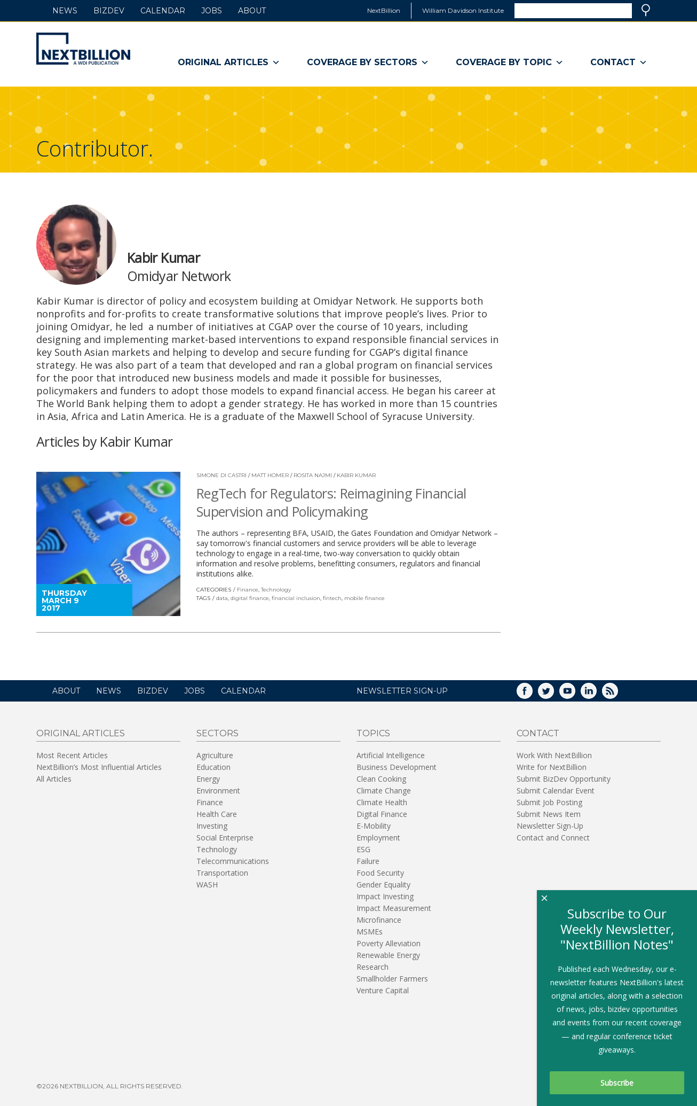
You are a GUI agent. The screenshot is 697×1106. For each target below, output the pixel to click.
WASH (207, 884)
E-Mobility (374, 826)
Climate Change (384, 790)
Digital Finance (382, 814)
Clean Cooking (381, 779)
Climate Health (382, 802)
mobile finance (364, 598)
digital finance (250, 598)
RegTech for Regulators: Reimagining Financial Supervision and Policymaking (331, 502)
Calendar (162, 10)
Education (213, 767)
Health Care (216, 814)
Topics (373, 733)
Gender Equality (383, 884)
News (64, 10)
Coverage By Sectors (368, 62)
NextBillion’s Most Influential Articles (99, 767)
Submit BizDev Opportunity (564, 779)
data (222, 598)
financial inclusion (296, 598)
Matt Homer (270, 475)
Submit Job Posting (549, 802)
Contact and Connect (553, 837)
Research (373, 967)
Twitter (553, 694)
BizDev (108, 10)
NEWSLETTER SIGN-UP (402, 691)
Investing (211, 826)
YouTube (574, 694)
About (252, 10)
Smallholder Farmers (392, 978)
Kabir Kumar (356, 475)
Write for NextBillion (552, 767)
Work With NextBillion (554, 755)
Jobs (211, 10)
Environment (218, 790)
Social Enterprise (225, 837)
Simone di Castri (221, 475)
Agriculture (214, 755)
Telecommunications (232, 861)
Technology (276, 589)
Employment (378, 837)
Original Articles (229, 62)
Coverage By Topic (510, 62)
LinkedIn (596, 694)
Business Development (397, 767)
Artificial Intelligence (391, 755)
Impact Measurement (394, 908)
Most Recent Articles (72, 755)
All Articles (54, 779)
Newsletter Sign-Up (550, 826)
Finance (247, 589)
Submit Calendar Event (556, 790)
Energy (208, 779)
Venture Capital (383, 990)
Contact (618, 62)
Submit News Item (549, 814)
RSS (617, 694)
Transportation (222, 873)
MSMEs (370, 931)
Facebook (532, 694)
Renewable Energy (388, 955)
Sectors (217, 733)
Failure (368, 861)
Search (645, 10)
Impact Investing (385, 896)
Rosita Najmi (313, 475)
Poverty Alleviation (389, 943)
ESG (363, 849)
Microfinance (379, 920)
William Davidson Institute (463, 10)
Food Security (380, 873)
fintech (332, 598)
